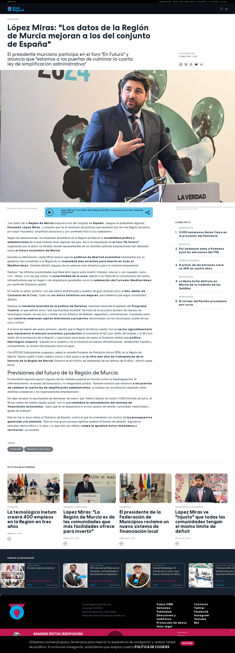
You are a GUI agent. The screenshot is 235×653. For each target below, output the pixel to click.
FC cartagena (213, 2)
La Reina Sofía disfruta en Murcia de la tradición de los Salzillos (199, 284)
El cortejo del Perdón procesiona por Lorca (203, 302)
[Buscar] (225, 9)
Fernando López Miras (38, 449)
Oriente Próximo (165, 2)
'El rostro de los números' (41, 568)
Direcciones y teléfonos (172, 615)
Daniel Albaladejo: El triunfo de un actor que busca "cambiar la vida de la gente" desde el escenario (167, 571)
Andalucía (184, 244)
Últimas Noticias (191, 2)
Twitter (198, 608)
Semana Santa (186, 228)
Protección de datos (169, 619)
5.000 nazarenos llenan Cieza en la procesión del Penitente (203, 233)
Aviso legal (164, 622)
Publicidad (163, 611)
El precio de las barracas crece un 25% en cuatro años (201, 266)
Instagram (200, 615)
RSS (196, 622)
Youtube (199, 619)
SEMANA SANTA (178, 2)
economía (12, 19)
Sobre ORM (164, 604)
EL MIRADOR (159, 565)
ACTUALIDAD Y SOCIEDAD (39, 581)
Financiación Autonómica (189, 507)
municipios (125, 507)
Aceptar (187, 643)
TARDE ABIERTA (33, 565)
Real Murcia (202, 2)
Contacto (200, 604)
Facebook (200, 611)
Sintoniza (163, 608)
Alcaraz (223, 2)
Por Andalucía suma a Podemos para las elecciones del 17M (201, 250)
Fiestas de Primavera (189, 260)
